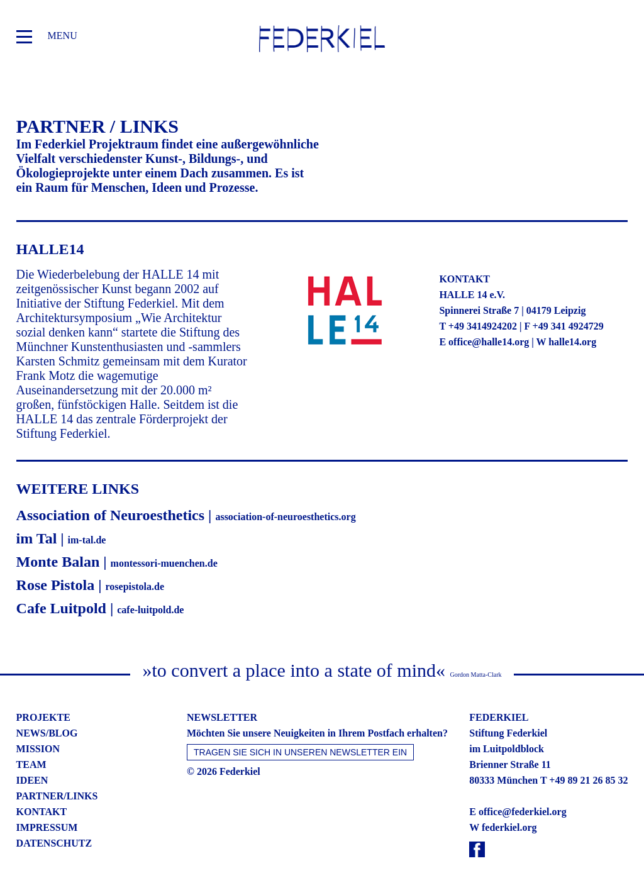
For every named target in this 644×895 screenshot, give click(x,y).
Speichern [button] (322, 513)
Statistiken (307, 433)
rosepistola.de (135, 586)
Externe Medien (440, 433)
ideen (32, 780)
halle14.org (572, 341)
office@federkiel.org (523, 811)
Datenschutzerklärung (197, 395)
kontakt (41, 811)
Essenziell (185, 433)
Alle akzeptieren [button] (322, 476)
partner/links (57, 796)
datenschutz (54, 843)
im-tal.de (87, 540)
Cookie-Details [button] (271, 614)
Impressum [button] (378, 614)
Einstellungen (408, 395)
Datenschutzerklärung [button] (328, 614)
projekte (43, 717)
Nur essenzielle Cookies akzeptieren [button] (322, 550)
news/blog (47, 733)
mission (38, 748)
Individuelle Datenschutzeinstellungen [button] (322, 587)
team (31, 764)
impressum (47, 827)
